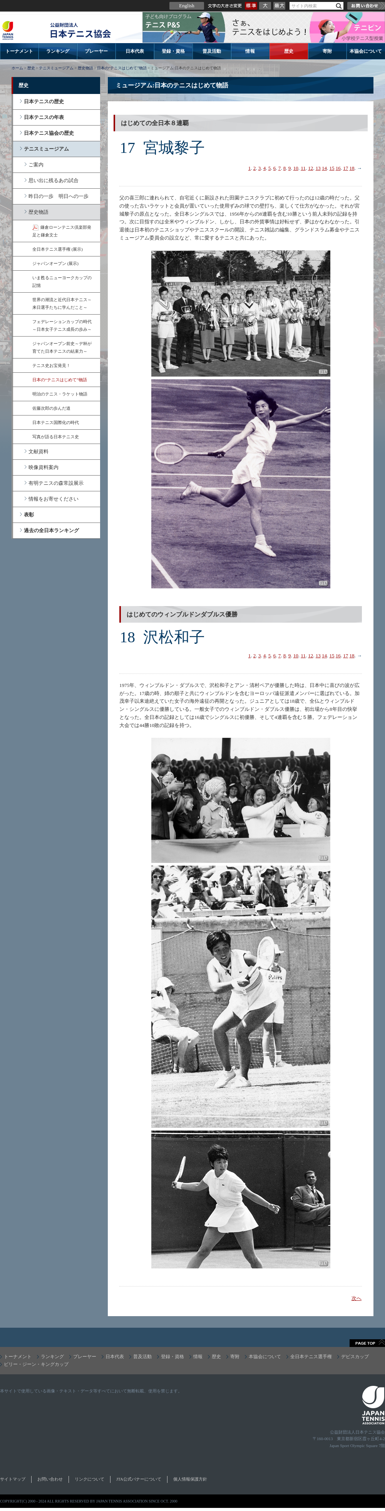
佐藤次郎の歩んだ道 (51, 408)
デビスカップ (355, 1356)
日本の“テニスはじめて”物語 (122, 68)
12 (310, 168)
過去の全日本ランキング (51, 530)
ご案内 (36, 165)
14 (324, 168)
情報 (250, 51)
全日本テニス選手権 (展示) (57, 249)
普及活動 (212, 51)
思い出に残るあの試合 (53, 180)
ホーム (17, 68)
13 (318, 168)
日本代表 (135, 51)
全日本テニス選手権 (311, 1356)
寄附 (327, 51)
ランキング (57, 51)
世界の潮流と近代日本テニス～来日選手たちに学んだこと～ (62, 303)
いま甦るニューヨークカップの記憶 (62, 281)
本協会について (366, 51)
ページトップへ (367, 1343)
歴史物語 (85, 68)
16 (338, 168)
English (186, 5)
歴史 (288, 51)
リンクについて (89, 1479)
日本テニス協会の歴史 (49, 133)
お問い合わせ (366, 6)
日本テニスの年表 (44, 117)
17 (345, 168)
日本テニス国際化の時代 (55, 422)
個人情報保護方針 (190, 1479)
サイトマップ (12, 1479)
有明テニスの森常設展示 (56, 483)
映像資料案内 (43, 467)
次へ (357, 1298)
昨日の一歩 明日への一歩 (58, 196)
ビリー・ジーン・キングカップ (36, 1364)
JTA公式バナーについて (138, 1479)
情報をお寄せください (53, 499)
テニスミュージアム (56, 68)
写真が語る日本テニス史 (55, 436)
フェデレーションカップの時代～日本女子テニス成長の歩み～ (62, 325)
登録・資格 (173, 51)
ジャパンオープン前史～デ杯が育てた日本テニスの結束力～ (62, 347)
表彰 (29, 515)
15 (332, 168)
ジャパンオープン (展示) (55, 263)
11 (303, 168)
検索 (339, 6)
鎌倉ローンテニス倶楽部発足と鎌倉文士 (61, 231)
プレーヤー (96, 51)
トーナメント (19, 51)
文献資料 (38, 451)
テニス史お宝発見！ (51, 365)
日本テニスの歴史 (44, 101)
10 (295, 168)
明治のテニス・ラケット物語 (59, 394)
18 (352, 168)
